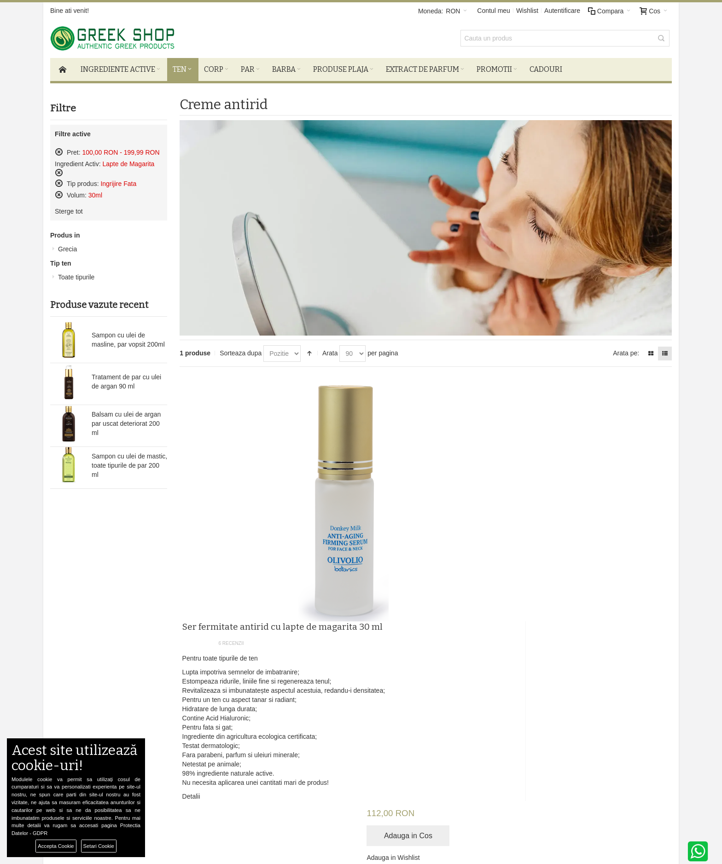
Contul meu (493, 10)
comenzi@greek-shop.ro (565, 766)
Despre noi (100, 701)
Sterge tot (69, 214)
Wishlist (527, 10)
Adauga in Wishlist (580, 429)
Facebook (427, 701)
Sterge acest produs (59, 155)
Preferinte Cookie (164, 837)
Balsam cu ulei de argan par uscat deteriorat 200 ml (126, 426)
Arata (330, 356)
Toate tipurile (76, 280)
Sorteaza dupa (241, 356)
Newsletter (509, 644)
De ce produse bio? (222, 710)
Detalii (358, 574)
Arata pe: (626, 356)
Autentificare (562, 10)
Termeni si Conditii (111, 710)
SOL (201, 729)
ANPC (204, 720)
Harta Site (99, 729)
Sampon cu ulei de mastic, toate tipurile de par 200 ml (129, 468)
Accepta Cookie (56, 846)
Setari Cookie (98, 846)
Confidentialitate (108, 720)
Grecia (67, 251)
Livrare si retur (215, 701)
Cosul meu (319, 710)
